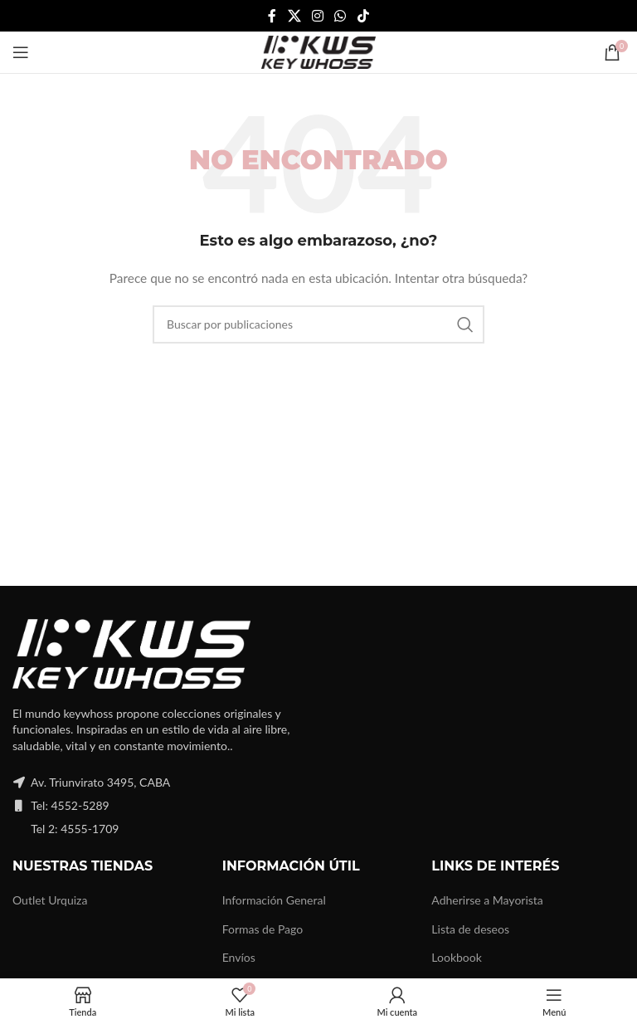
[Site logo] (318, 51)
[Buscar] (318, 324)
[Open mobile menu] (20, 52)
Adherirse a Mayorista (487, 900)
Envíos (238, 957)
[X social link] (294, 15)
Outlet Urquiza (49, 900)
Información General (274, 900)
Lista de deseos (470, 929)
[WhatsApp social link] (340, 15)
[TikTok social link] (363, 15)
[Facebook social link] (272, 15)
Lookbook (456, 957)
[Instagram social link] (317, 15)
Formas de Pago (263, 929)
